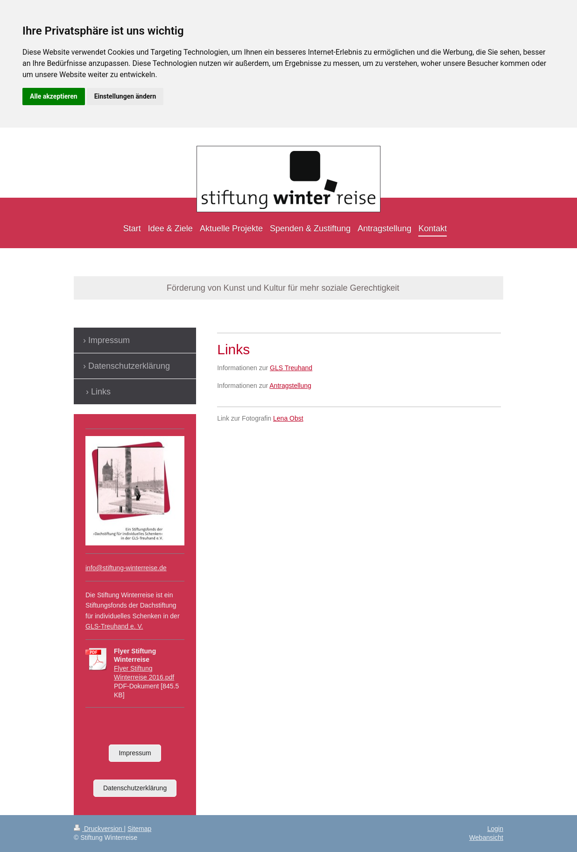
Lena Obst (288, 418)
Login (495, 828)
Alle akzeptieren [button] (53, 96)
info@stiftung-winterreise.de (126, 568)
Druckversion (99, 828)
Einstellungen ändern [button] (125, 96)
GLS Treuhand (291, 368)
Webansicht (486, 837)
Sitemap (139, 828)
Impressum (135, 753)
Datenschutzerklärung (135, 788)
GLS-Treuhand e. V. (114, 626)
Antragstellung (290, 385)
